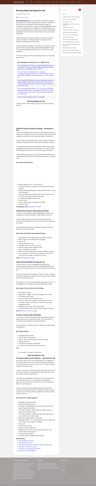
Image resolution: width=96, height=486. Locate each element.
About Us (63, 468)
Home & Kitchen (55, 2)
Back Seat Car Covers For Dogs (28, 311)
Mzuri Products (19, 2)
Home (27, 2)
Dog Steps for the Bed (34, 207)
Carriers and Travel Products (22, 17)
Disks (31, 2)
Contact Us (63, 466)
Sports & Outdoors (63, 2)
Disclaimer (63, 470)
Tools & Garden (72, 2)
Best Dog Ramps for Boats (27, 258)
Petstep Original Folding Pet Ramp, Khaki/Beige (31, 97)
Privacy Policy (63, 473)
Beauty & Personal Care (38, 2)
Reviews (78, 2)
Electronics (47, 2)
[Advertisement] (36, 117)
